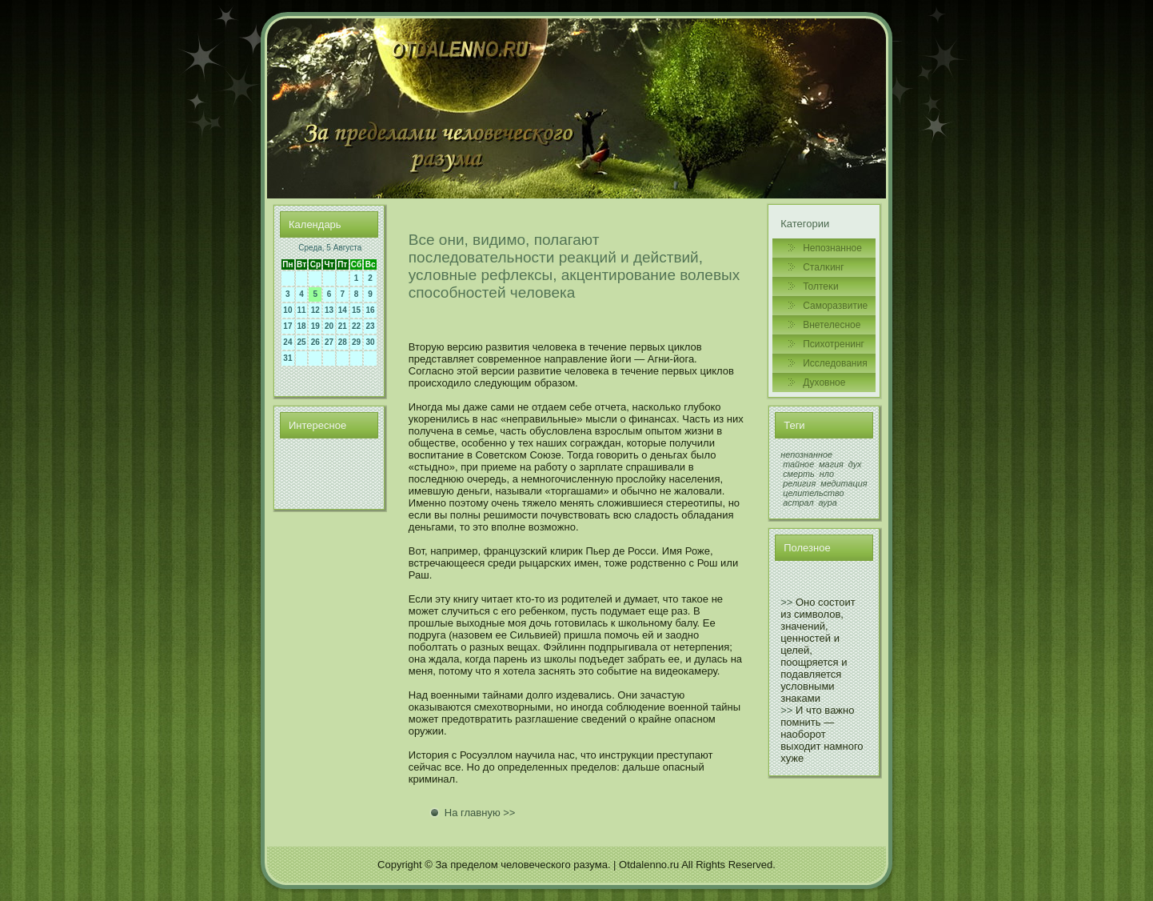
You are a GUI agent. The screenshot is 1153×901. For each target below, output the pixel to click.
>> (786, 602)
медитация (843, 483)
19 (315, 326)
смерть (799, 474)
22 (356, 326)
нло (827, 474)
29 (356, 342)
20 (329, 326)
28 (342, 342)
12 (315, 310)
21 (342, 326)
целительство (813, 493)
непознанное (806, 454)
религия (799, 483)
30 (370, 342)
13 (329, 310)
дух (855, 464)
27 (329, 342)
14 (342, 310)
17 (287, 326)
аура (828, 502)
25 (301, 342)
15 (356, 310)
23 (370, 326)
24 (287, 342)
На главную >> (480, 813)
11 (301, 310)
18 (301, 326)
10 (287, 310)
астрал (798, 502)
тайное (798, 464)
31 (287, 358)
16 (370, 310)
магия (831, 464)
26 (315, 342)
